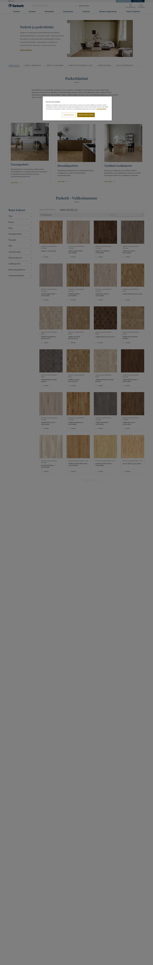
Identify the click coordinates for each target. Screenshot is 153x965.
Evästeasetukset (69, 114)
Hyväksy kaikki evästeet (86, 114)
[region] (77, 108)
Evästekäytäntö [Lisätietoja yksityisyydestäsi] (101, 109)
